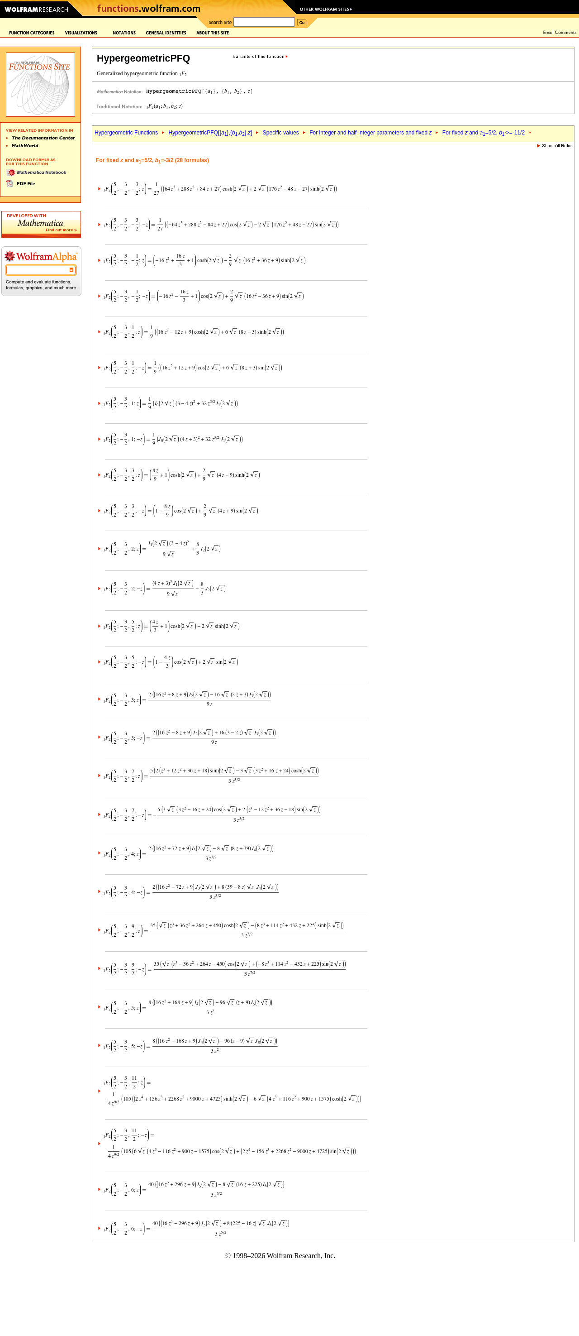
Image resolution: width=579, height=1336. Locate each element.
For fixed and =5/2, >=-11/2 (483, 132)
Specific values (281, 132)
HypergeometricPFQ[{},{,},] (210, 132)
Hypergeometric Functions (126, 132)
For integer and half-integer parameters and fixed (370, 132)
